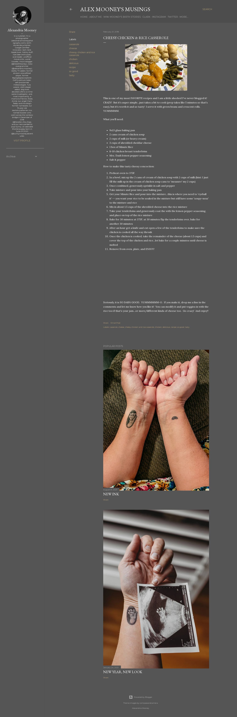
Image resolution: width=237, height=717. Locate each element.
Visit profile (22, 140)
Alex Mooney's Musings (115, 9)
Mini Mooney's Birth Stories (122, 17)
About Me (95, 17)
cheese (73, 48)
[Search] (207, 9)
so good (73, 71)
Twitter (173, 17)
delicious (73, 63)
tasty (71, 75)
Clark (146, 17)
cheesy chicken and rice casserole (139, 327)
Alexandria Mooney (22, 30)
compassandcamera (149, 703)
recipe (72, 67)
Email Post (115, 323)
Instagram (159, 17)
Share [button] (72, 32)
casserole (74, 44)
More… (184, 17)
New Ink (111, 494)
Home (84, 17)
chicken (73, 59)
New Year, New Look (122, 671)
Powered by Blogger (140, 697)
